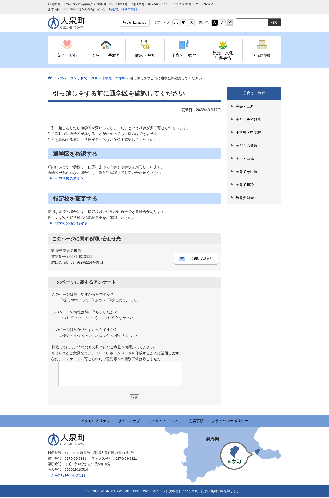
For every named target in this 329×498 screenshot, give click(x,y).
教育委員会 (245, 198)
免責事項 (206, 421)
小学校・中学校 (114, 78)
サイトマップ (119, 421)
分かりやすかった (78, 335)
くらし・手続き (106, 55)
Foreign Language (134, 22)
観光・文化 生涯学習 (223, 55)
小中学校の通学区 (69, 178)
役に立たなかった (118, 318)
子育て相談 (245, 185)
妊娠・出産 (245, 106)
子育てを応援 (246, 172)
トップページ (63, 78)
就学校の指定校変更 (71, 223)
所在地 (114, 9)
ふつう (100, 300)
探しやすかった (76, 300)
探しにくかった (124, 300)
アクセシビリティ (75, 421)
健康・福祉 (145, 55)
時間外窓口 (129, 9)
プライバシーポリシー (250, 421)
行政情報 (262, 55)
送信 (134, 397)
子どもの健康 (246, 145)
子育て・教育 (184, 55)
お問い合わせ (201, 258)
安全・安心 (67, 55)
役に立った (72, 318)
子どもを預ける (248, 119)
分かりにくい (126, 335)
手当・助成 (245, 159)
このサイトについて (164, 421)
